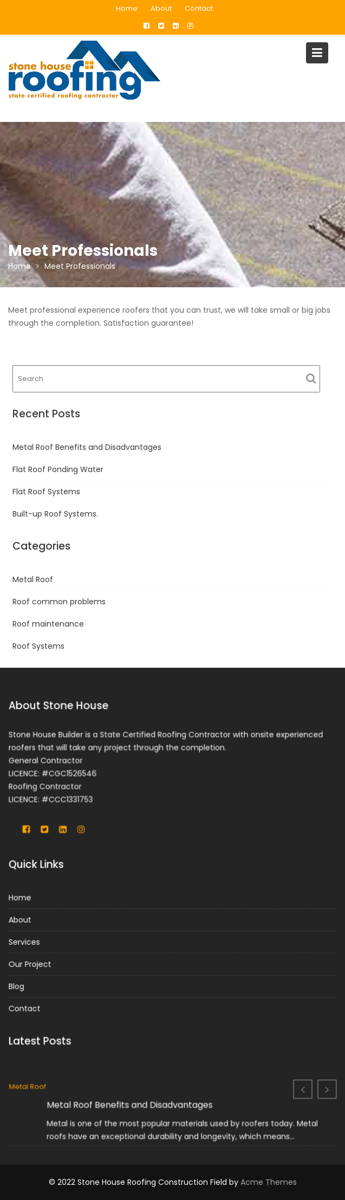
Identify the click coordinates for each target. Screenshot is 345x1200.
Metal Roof (32, 579)
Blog (19, 985)
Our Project (32, 963)
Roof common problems (59, 601)
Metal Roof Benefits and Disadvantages (86, 447)
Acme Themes (268, 1182)
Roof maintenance (48, 623)
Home (127, 8)
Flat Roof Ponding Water (57, 469)
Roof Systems (38, 646)
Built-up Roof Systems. (55, 513)
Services (26, 942)
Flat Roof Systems (46, 491)
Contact (199, 8)
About (161, 8)
